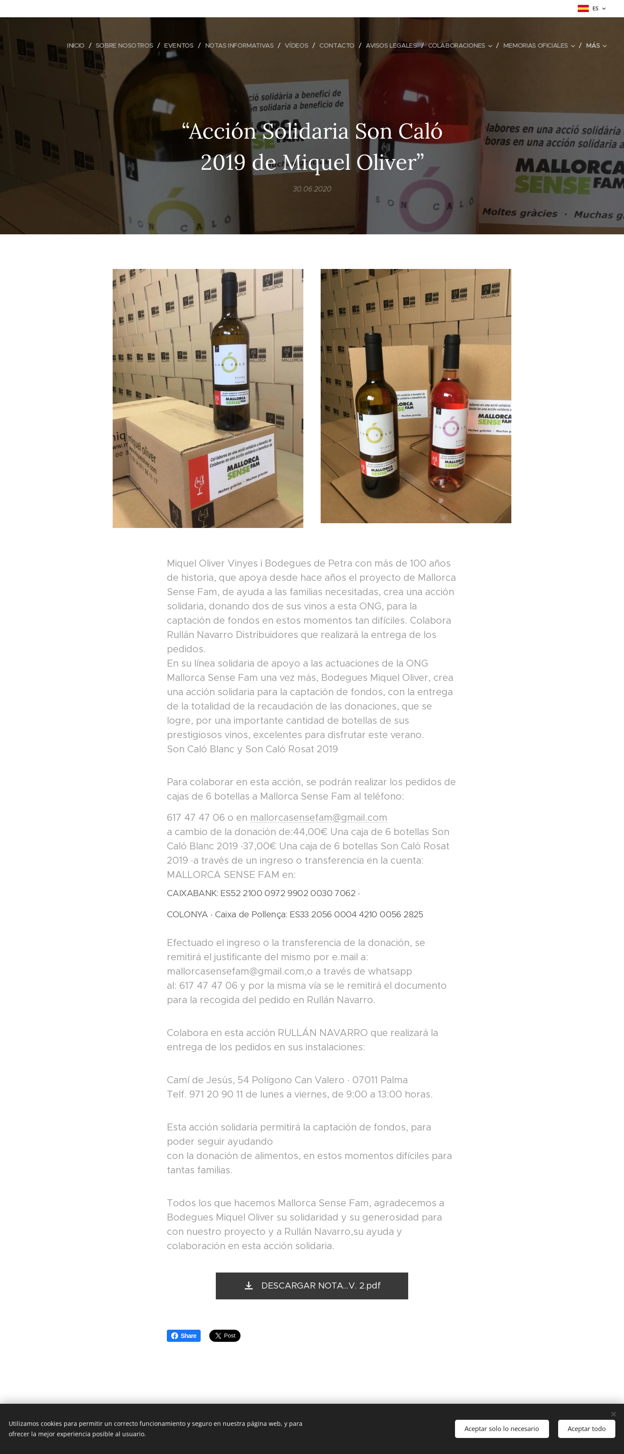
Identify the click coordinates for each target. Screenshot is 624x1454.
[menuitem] (61, 45)
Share (183, 1335)
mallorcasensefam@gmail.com (318, 817)
